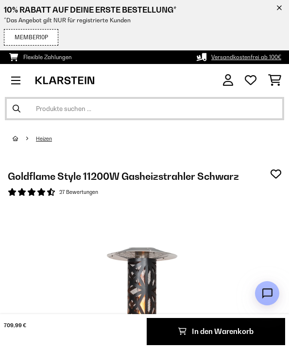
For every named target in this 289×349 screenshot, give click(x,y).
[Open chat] (267, 293)
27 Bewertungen (78, 192)
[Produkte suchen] (144, 108)
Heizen (44, 139)
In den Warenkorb (216, 331)
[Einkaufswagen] (274, 80)
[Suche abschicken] (16, 108)
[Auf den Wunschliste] (276, 174)
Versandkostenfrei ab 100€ (246, 57)
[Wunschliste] (250, 80)
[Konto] (228, 80)
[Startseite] (24, 139)
